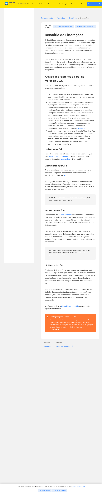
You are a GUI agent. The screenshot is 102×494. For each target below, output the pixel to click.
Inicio (28, 4)
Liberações (65, 159)
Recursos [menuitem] (52, 4)
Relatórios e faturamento (59, 156)
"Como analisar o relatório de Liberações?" (71, 198)
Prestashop (61, 18)
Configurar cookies (60, 490)
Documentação (47, 18)
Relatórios (73, 18)
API (65, 175)
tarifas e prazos (65, 214)
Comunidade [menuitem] (76, 4)
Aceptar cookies (45, 490)
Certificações (63, 4)
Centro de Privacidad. (78, 487)
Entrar (83, 4)
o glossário (80, 128)
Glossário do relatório (70, 306)
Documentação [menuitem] (38, 4)
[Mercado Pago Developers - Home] (15, 4)
